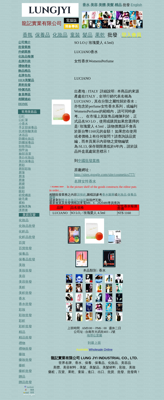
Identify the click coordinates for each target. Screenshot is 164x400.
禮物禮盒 (24, 66)
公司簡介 (24, 42)
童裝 (75, 35)
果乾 (100, 35)
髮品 (87, 35)
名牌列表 (24, 61)
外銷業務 (24, 51)
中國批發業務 (89, 161)
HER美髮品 (26, 80)
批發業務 (24, 47)
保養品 (42, 35)
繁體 (32, 390)
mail (26, 392)
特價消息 (24, 89)
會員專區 (24, 94)
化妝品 (60, 35)
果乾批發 (24, 85)
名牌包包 (24, 75)
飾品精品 (24, 70)
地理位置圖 (94, 335)
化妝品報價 (26, 56)
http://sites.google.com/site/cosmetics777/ (104, 174)
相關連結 (24, 99)
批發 (32, 392)
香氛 (28, 35)
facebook (30, 387)
